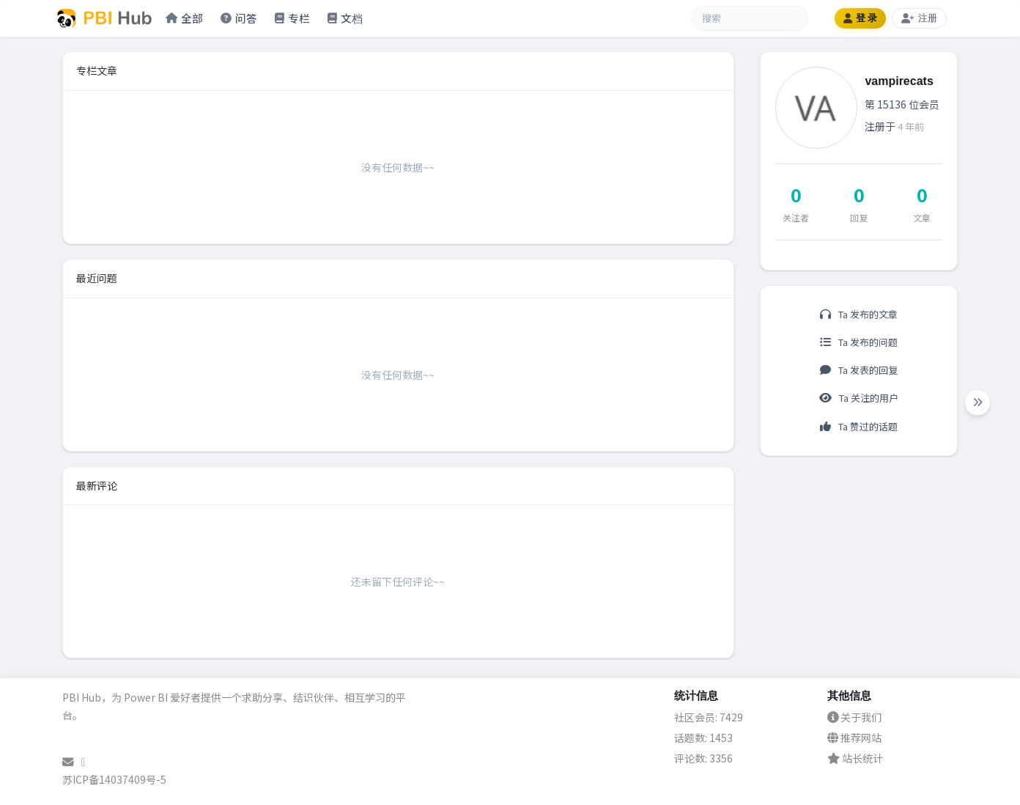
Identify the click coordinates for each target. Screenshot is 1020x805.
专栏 (292, 18)
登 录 (860, 17)
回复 (859, 217)
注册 (919, 17)
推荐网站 (854, 737)
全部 (184, 18)
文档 (345, 18)
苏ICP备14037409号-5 (114, 779)
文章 (922, 217)
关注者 (796, 217)
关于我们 (854, 717)
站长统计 (855, 758)
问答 (239, 18)
